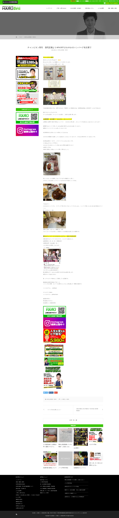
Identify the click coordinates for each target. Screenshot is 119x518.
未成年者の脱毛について (50, 467)
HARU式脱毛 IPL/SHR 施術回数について (24, 486)
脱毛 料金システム (89, 8)
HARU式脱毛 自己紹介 (75, 8)
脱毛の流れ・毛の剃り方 (21, 488)
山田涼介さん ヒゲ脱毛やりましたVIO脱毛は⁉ (74, 496)
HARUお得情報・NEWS (30, 37)
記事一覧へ (72, 420)
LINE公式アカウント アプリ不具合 (72, 486)
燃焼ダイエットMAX (44, 492)
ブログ (20, 37)
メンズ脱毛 (62, 399)
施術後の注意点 (19, 501)
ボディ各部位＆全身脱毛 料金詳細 (47, 486)
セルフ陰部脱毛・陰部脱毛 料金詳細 (47, 488)
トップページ (49, 8)
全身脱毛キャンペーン (80, 467)
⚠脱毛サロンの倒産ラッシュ (70, 493)
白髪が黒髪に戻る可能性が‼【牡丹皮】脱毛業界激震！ (87, 409)
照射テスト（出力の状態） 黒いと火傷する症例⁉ (75, 489)
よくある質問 (101, 8)
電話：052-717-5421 (52, 512)
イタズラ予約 (92, 444)
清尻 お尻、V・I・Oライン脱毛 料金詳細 (48, 490)
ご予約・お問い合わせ (61, 8)
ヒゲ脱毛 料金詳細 (44, 481)
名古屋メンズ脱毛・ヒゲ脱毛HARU (39, 512)
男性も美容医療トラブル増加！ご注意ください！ (75, 479)
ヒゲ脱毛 (67, 399)
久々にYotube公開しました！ (54, 409)
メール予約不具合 (63, 467)
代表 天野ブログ (19, 503)
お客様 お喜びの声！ (20, 508)
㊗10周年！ (77, 448)
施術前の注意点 (19, 499)
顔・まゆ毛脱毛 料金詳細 (45, 484)
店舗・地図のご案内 (112, 8)
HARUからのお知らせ (20, 505)
